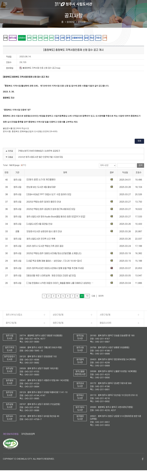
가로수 (128, 37)
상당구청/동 (58, 315)
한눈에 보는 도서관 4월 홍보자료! (41, 187)
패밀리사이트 (105, 323)
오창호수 (27, 37)
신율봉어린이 (100, 37)
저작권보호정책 (28, 434)
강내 (112, 37)
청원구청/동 (58, 323)
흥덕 (89, 37)
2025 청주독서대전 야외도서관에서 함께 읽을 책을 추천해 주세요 (55, 268)
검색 (140, 165)
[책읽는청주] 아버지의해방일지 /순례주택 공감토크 (39, 151)
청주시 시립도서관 (73, 4)
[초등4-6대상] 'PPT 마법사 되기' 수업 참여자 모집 (48, 195)
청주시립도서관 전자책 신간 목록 (40, 239)
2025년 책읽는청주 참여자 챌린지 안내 (43, 202)
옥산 (119, 37)
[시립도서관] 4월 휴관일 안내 (39, 224)
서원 (81, 37)
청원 (44, 37)
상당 (37, 37)
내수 (66, 37)
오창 (51, 37)
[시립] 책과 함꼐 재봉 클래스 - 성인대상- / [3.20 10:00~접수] (54, 261)
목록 (139, 141)
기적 (136, 37)
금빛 (59, 37)
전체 (6, 37)
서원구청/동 (105, 315)
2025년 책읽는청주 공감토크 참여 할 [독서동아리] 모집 (50, 209)
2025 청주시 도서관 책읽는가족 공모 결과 (44, 246)
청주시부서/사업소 (14, 315)
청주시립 (16, 37)
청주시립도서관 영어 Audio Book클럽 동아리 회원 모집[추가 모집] (55, 217)
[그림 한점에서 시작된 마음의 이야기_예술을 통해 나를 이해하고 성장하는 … (59, 283)
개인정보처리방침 (10, 434)
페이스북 (142, 459)
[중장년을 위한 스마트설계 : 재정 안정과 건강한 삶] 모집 (51, 276)
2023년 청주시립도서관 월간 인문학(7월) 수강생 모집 (40, 157)
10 (87, 296)
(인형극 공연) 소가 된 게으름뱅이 (40, 180)
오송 (74, 37)
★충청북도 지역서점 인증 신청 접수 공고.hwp (40, 68)
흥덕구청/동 (11, 323)
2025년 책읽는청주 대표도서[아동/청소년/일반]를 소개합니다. (54, 253)
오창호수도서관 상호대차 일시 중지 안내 (44, 232)
